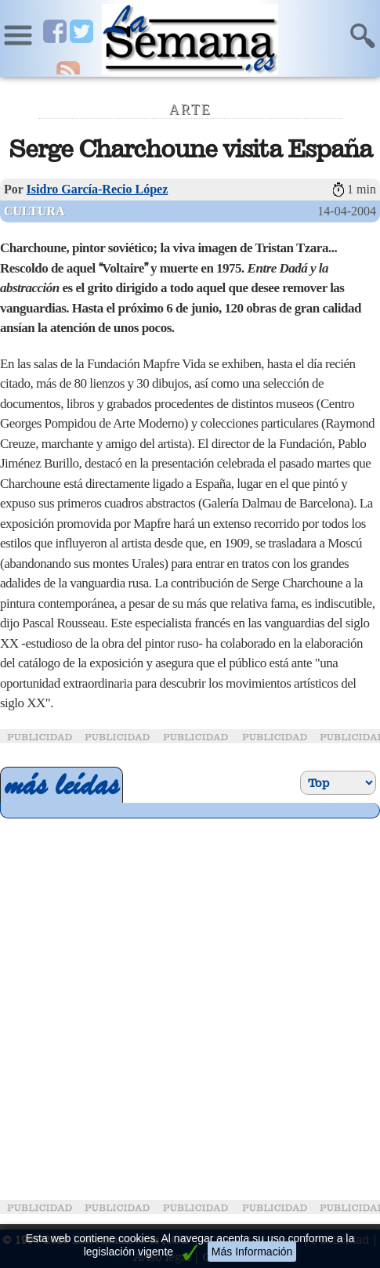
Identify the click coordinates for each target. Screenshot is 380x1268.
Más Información (252, 1251)
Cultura (34, 211)
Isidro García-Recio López (97, 189)
